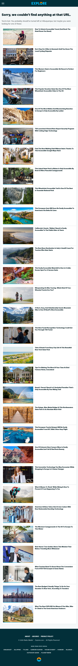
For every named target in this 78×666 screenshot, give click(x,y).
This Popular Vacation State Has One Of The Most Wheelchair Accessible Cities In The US (53, 90)
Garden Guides (36, 649)
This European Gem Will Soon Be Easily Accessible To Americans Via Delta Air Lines (54, 209)
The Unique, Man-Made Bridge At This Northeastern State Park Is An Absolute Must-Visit (54, 408)
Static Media (28, 640)
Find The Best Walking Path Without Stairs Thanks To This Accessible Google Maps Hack (54, 150)
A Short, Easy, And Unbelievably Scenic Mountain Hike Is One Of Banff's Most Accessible (53, 309)
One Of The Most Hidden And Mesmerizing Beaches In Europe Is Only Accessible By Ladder (54, 110)
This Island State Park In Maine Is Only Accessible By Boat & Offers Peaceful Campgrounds (54, 170)
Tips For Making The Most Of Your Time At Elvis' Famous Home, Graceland (52, 369)
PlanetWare (46, 653)
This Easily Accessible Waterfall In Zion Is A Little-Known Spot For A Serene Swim (53, 269)
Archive (35, 636)
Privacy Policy (47, 636)
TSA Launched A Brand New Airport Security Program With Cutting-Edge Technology (54, 130)
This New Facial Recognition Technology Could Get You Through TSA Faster (53, 329)
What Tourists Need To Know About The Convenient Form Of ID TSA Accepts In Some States (54, 568)
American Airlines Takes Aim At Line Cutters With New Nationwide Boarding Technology (53, 508)
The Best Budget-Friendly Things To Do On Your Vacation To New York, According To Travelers (52, 588)
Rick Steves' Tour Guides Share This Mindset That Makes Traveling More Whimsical (53, 548)
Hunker (61, 649)
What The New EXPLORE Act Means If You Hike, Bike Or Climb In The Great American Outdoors (54, 607)
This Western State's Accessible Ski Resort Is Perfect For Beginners (54, 70)
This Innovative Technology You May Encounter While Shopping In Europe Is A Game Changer (54, 468)
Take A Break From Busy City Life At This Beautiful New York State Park (53, 349)
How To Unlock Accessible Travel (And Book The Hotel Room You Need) (52, 30)
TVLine (25, 649)
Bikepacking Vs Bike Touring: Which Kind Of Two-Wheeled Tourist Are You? (53, 289)
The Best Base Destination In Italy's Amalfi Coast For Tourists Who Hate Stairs (54, 249)
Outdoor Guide (33, 653)
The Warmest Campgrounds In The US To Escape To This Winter (54, 528)
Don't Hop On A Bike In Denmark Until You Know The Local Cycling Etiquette (54, 50)
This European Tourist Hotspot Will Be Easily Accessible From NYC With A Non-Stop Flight (51, 428)
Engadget (8, 649)
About (27, 636)
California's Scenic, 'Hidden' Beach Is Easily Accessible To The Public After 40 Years (51, 229)
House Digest (50, 649)
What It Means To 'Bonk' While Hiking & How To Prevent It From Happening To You (52, 488)
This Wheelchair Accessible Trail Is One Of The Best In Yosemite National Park (54, 189)
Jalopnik (17, 649)
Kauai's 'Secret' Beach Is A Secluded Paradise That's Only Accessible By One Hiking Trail (54, 389)
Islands (69, 649)
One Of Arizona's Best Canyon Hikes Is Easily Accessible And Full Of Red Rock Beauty (51, 448)
